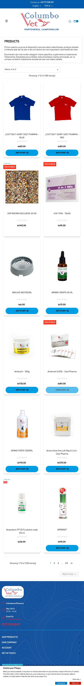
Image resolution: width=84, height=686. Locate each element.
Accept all (61, 683)
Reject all (75, 683)
